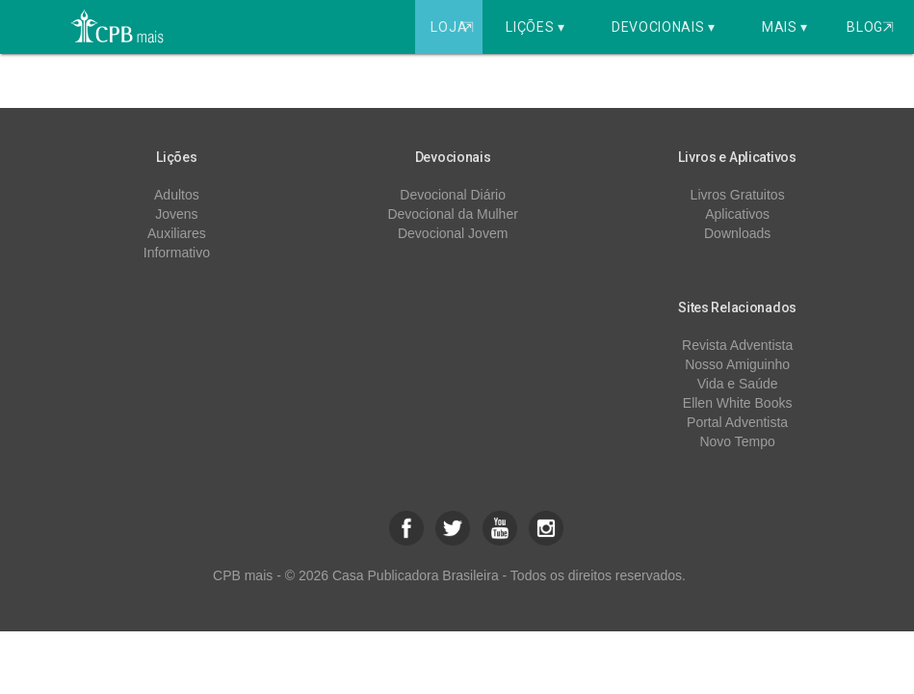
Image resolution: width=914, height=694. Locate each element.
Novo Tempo (736, 441)
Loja (454, 27)
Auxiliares (176, 233)
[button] (406, 528)
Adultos (176, 194)
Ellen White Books (738, 403)
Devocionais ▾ (664, 27)
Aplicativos (737, 214)
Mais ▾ (785, 27)
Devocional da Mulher (452, 214)
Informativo (177, 252)
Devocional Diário (453, 194)
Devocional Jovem (453, 233)
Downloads (737, 233)
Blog (870, 27)
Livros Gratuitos (738, 194)
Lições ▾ (535, 27)
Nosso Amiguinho (737, 364)
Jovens (176, 214)
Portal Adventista (737, 422)
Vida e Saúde (737, 383)
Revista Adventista (737, 345)
